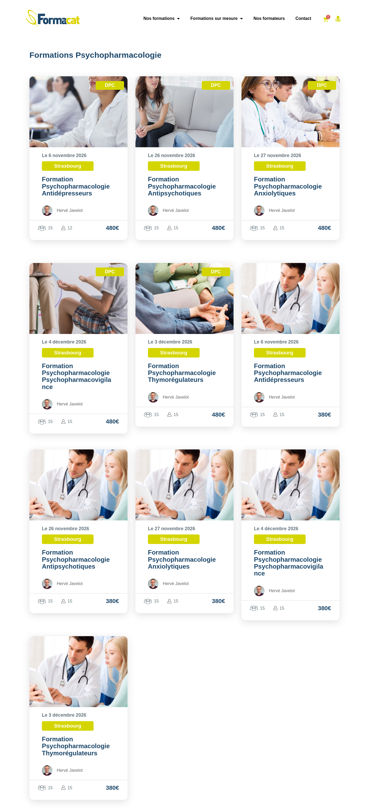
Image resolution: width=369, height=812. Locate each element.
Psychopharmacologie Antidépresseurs (76, 190)
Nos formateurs (269, 18)
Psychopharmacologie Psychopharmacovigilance (76, 379)
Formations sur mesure (216, 18)
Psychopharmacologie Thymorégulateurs (182, 376)
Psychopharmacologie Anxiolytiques (288, 190)
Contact (303, 18)
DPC (110, 85)
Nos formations (161, 18)
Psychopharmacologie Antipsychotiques (182, 190)
